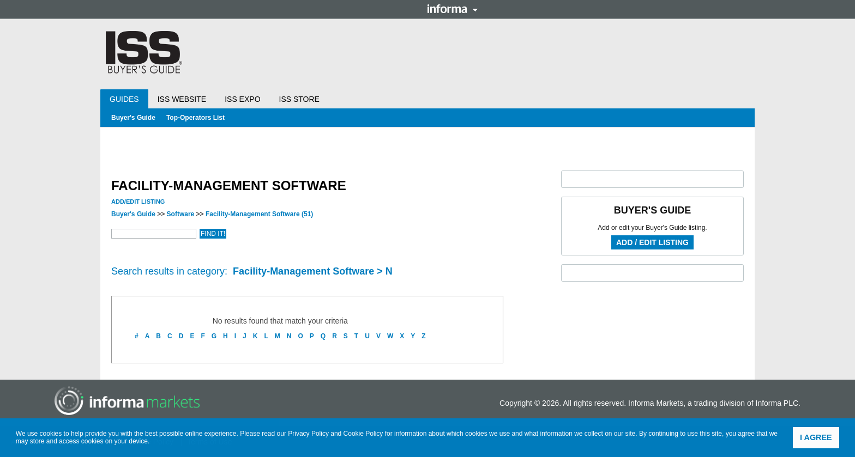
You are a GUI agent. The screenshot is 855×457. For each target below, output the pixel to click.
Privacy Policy (308, 433)
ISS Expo (242, 99)
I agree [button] (816, 437)
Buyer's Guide (133, 117)
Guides (124, 99)
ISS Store (299, 99)
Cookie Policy (363, 433)
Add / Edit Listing (652, 242)
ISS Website (182, 99)
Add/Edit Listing (138, 201)
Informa (453, 8)
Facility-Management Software (259, 214)
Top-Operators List (195, 117)
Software (181, 214)
